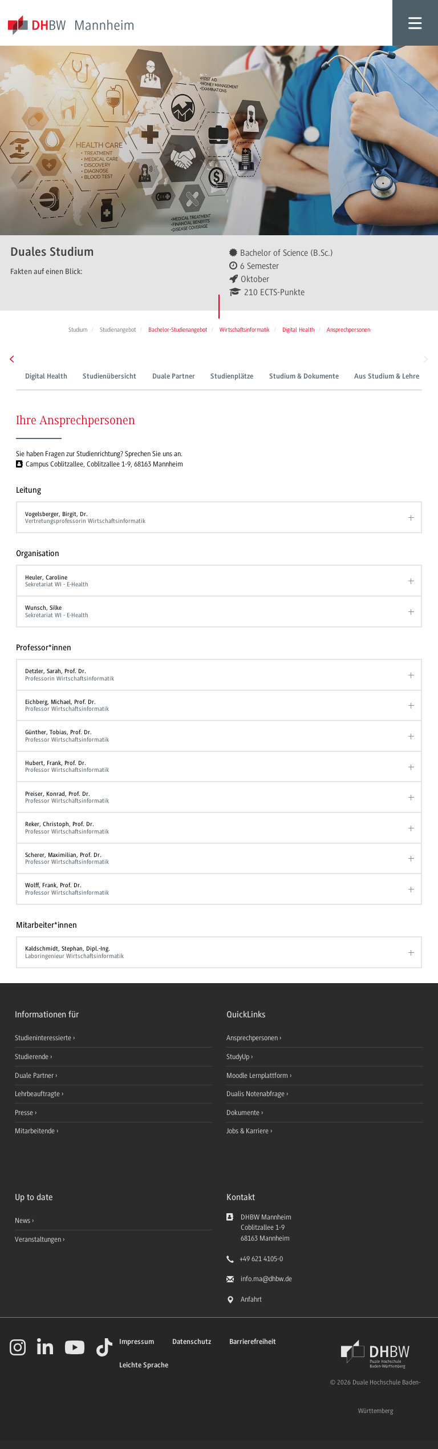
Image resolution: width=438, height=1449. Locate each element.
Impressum (136, 1342)
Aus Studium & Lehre (386, 376)
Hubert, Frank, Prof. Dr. (216, 766)
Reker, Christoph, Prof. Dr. (216, 827)
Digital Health (46, 376)
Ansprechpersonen (252, 1038)
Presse (25, 1113)
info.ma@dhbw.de (266, 1279)
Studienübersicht (109, 376)
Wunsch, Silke (216, 611)
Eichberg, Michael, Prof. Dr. (216, 705)
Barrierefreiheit (252, 1342)
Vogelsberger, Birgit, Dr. (216, 517)
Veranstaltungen (38, 1239)
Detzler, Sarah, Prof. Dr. (216, 674)
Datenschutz (191, 1342)
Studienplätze (231, 376)
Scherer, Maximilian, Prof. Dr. (216, 858)
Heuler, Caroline (216, 581)
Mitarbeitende (35, 1131)
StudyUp (238, 1057)
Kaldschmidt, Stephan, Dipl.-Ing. (216, 952)
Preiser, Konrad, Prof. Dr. (216, 797)
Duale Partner (173, 376)
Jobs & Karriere (248, 1131)
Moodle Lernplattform (258, 1076)
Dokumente (243, 1113)
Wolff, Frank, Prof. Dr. (216, 889)
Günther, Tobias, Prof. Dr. (216, 735)
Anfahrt (251, 1299)
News (22, 1221)
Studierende (32, 1057)
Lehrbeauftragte (38, 1094)
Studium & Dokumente (304, 376)
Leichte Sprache (143, 1365)
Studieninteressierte (44, 1038)
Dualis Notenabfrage (256, 1094)
